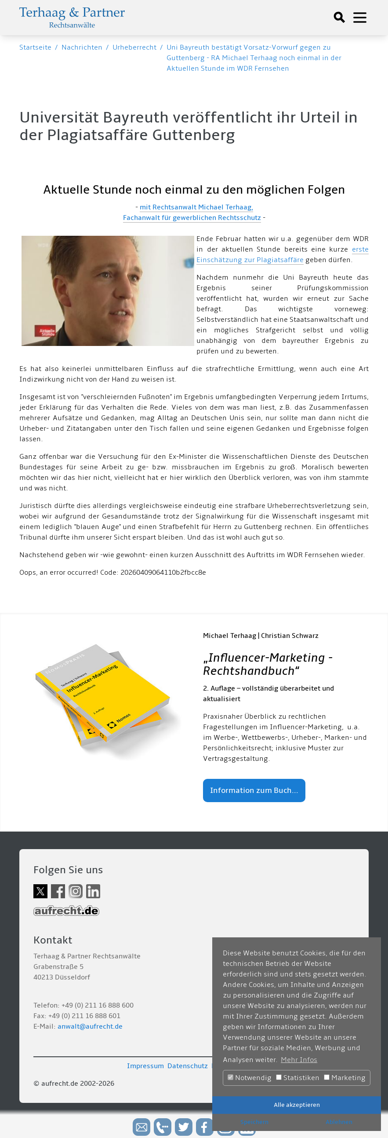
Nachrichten (82, 47)
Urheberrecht (134, 47)
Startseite (35, 47)
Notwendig (250, 1077)
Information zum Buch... (254, 790)
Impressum (145, 1066)
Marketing (345, 1077)
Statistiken (297, 1077)
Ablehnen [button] (339, 1122)
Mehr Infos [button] (299, 1059)
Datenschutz (187, 1066)
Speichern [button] (254, 1122)
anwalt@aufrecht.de (90, 1026)
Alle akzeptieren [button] (297, 1105)
